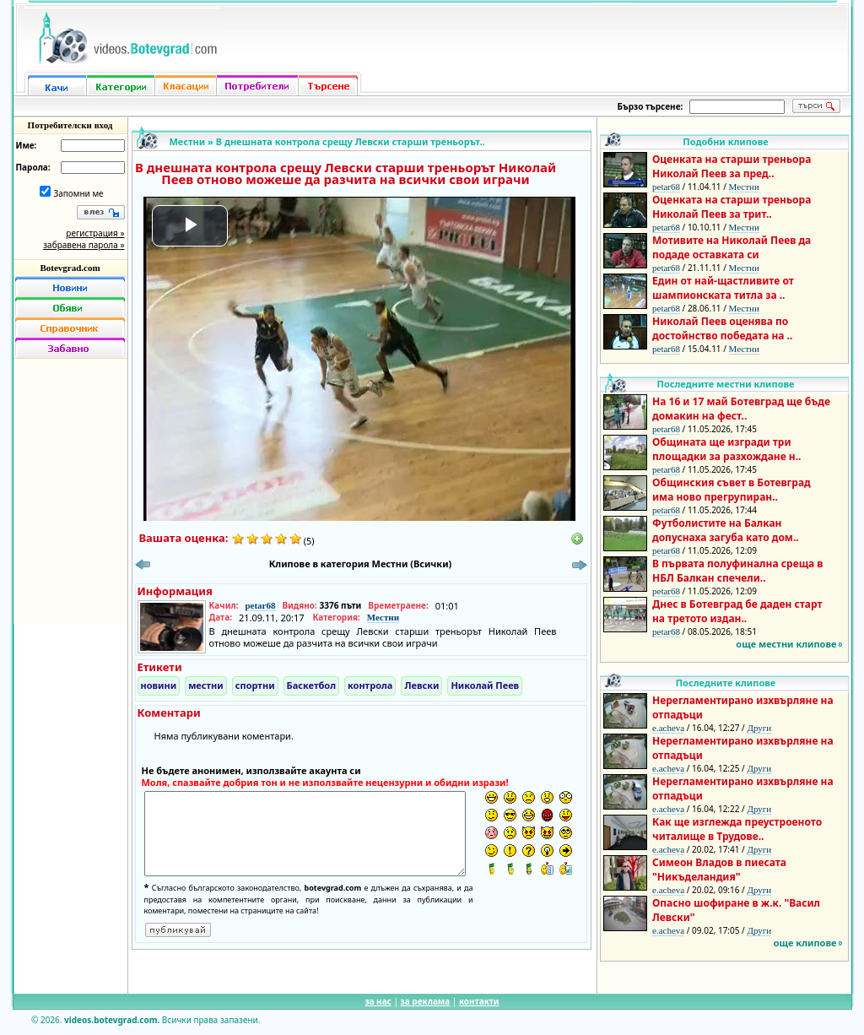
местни (206, 685)
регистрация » (95, 233)
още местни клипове (786, 643)
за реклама (426, 1001)
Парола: (33, 167)
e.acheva (668, 728)
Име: (26, 145)
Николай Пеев (485, 685)
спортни (255, 685)
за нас (377, 1001)
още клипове (805, 942)
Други (759, 728)
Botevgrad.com (70, 268)
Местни (188, 141)
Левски (421, 685)
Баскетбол (311, 685)
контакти (479, 1001)
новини (159, 685)
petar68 (260, 605)
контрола (370, 685)
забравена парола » (83, 245)
